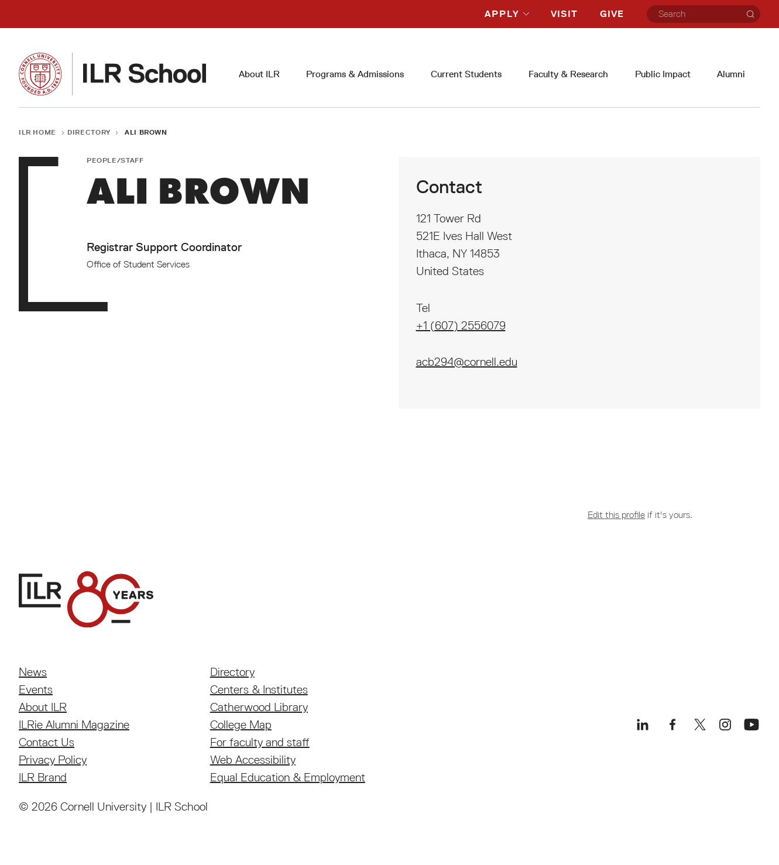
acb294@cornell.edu (466, 362)
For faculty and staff (260, 742)
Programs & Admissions (355, 74)
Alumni (731, 74)
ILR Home (37, 132)
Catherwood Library (259, 707)
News (33, 672)
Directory (89, 132)
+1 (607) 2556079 (461, 325)
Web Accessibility (253, 760)
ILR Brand (43, 777)
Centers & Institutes (259, 689)
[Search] (750, 14)
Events (36, 689)
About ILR (259, 74)
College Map (241, 725)
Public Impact (663, 74)
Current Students (466, 74)
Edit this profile (616, 514)
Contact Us (46, 742)
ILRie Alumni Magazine (74, 725)
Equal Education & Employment (287, 777)
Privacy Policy (53, 760)
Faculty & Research (568, 74)
